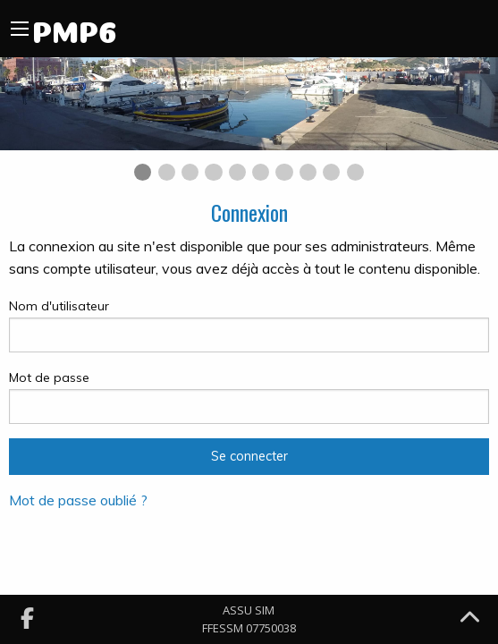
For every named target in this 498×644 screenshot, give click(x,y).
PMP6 (74, 28)
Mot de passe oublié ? (78, 500)
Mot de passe (249, 396)
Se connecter (249, 456)
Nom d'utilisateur (249, 325)
